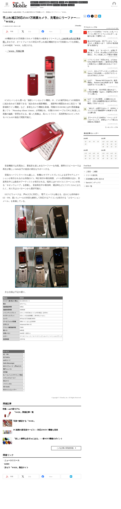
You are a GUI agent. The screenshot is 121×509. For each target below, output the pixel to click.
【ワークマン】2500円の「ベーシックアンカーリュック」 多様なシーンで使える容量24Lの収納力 (103, 120)
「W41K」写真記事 (15, 51)
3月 (94, 141)
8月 (103, 144)
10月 (111, 141)
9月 (116, 141)
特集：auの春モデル (11, 409)
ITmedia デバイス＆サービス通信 (84, 16)
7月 (107, 144)
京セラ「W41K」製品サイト (16, 467)
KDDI (6, 464)
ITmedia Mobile (7, 12)
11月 (107, 141)
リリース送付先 (91, 175)
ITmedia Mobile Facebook (88, 15)
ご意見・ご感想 (91, 171)
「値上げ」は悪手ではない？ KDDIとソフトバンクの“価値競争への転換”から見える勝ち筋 (103, 110)
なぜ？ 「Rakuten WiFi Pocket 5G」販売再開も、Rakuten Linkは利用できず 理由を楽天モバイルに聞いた (103, 83)
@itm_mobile (92, 15)
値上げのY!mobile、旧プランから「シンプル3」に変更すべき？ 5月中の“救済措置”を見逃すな (103, 43)
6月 (111, 144)
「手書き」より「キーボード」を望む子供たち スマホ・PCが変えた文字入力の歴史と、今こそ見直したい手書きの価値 (103, 53)
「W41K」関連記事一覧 (23, 412)
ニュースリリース (11, 460)
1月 (85, 144)
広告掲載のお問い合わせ (95, 179)
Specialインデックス (93, 182)
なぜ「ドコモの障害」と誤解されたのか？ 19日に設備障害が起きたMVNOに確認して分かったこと (102, 101)
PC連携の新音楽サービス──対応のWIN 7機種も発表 (35, 430)
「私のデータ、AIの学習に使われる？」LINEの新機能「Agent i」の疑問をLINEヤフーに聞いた (103, 92)
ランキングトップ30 (111, 127)
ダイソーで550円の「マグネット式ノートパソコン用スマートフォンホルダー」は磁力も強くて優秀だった (103, 34)
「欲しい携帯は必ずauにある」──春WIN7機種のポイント (38, 439)
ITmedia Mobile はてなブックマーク (99, 16)
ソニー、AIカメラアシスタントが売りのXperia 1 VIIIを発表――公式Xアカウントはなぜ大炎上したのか (102, 73)
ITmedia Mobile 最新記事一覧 (95, 16)
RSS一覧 (89, 186)
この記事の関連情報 (65, 448)
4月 (90, 141)
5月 (85, 141)
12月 (103, 141)
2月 (98, 141)
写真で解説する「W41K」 (24, 421)
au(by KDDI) (17, 12)
